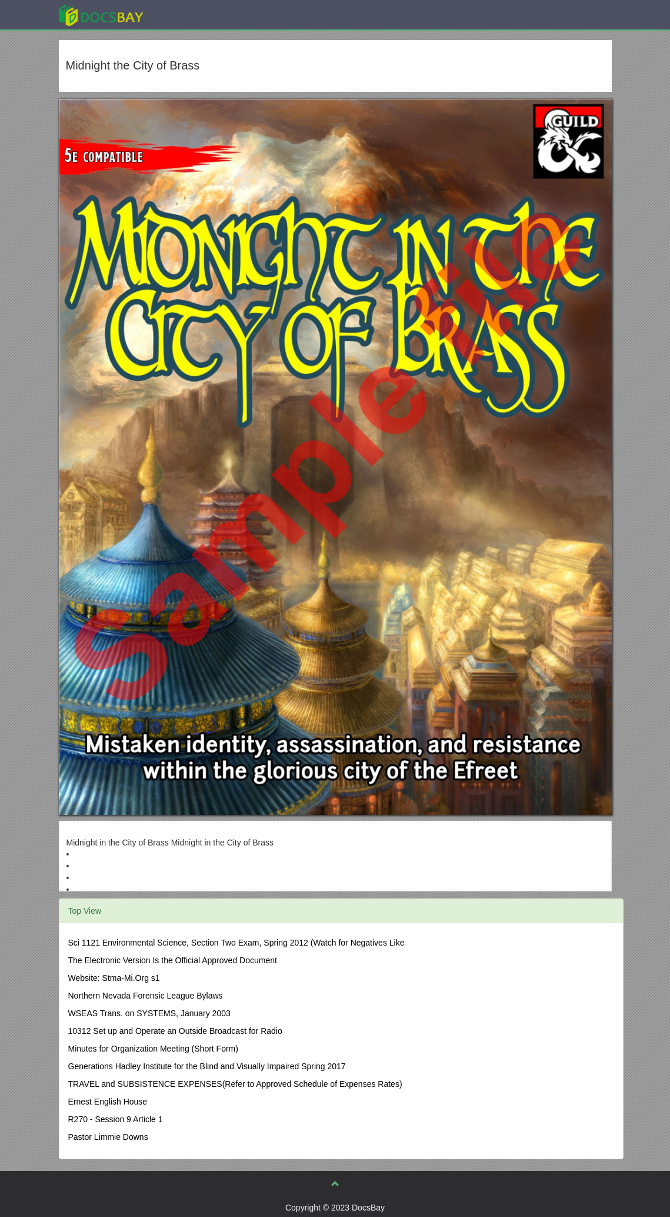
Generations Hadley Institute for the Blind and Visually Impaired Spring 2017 (207, 1066)
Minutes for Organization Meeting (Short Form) (153, 1048)
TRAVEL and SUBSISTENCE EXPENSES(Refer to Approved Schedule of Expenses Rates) (235, 1084)
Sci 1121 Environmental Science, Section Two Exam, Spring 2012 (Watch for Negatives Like (236, 942)
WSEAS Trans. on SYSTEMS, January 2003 (149, 1013)
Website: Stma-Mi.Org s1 (114, 978)
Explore (189, 14)
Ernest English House (108, 1101)
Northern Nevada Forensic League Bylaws (145, 995)
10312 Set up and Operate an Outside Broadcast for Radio (175, 1031)
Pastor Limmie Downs (108, 1137)
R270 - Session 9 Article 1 (115, 1119)
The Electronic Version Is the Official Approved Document (172, 960)
